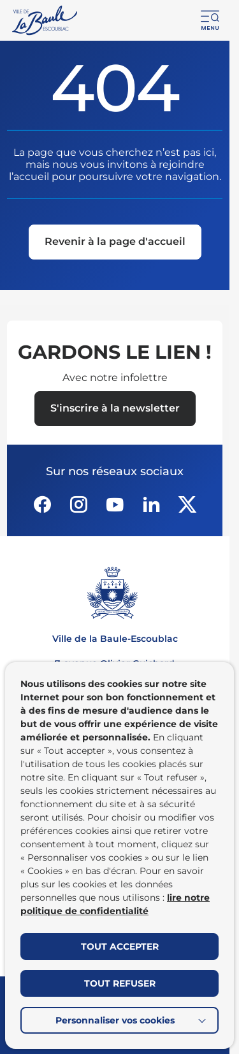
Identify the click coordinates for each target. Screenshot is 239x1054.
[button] (210, 20)
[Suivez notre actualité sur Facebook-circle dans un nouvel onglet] (42, 504)
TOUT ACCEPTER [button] (120, 946)
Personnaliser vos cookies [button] (115, 1020)
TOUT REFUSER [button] (120, 983)
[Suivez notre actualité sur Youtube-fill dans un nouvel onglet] (115, 504)
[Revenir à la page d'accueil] (115, 243)
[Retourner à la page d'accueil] (45, 20)
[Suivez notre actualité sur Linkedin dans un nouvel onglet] (151, 504)
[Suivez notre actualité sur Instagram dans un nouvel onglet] (78, 504)
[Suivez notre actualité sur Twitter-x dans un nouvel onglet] (187, 504)
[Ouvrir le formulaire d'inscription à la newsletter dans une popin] (115, 408)
